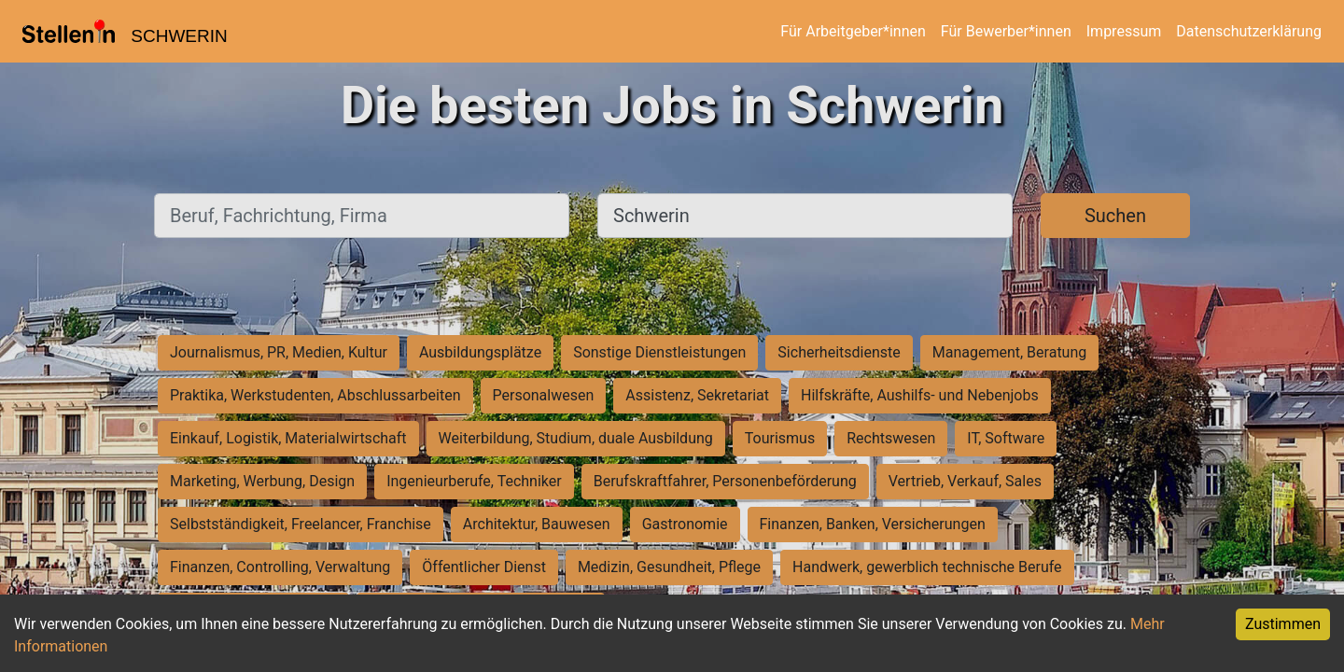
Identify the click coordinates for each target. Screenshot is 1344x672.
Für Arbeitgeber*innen (852, 31)
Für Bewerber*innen (1006, 31)
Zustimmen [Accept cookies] (1283, 624)
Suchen (1115, 215)
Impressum (1124, 31)
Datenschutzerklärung (1249, 31)
